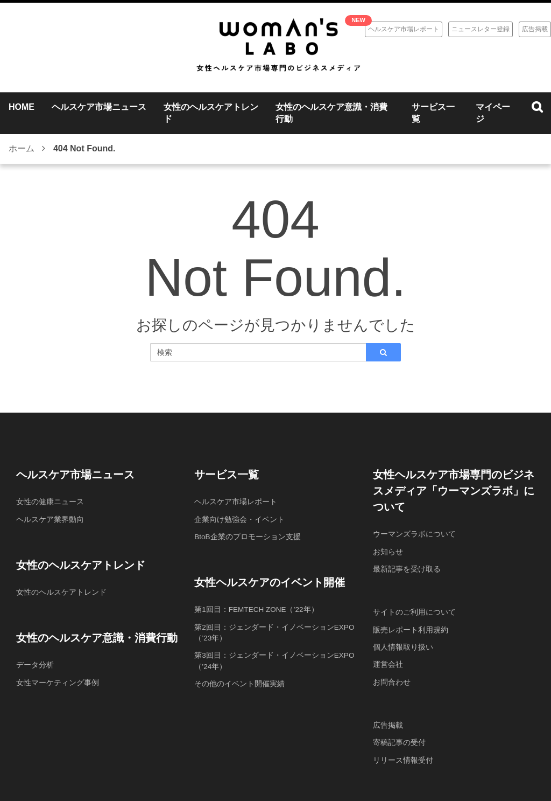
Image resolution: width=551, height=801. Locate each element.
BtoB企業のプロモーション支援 (247, 536)
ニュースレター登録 (480, 29)
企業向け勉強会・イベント (239, 518)
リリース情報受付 (403, 758)
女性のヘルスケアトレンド (61, 591)
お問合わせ (392, 680)
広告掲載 (535, 29)
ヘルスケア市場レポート (403, 29)
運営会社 (388, 663)
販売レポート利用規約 (410, 628)
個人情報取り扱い (403, 646)
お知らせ (388, 551)
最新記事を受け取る (407, 568)
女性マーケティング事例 (57, 681)
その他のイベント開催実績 (239, 682)
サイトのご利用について (414, 611)
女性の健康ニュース (50, 501)
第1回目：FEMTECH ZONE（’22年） (257, 608)
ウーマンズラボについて (414, 534)
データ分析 (35, 664)
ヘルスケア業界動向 (50, 518)
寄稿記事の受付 (399, 740)
